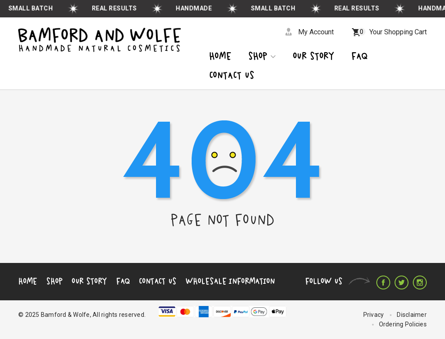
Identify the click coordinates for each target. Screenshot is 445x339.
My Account (316, 32)
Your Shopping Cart (392, 32)
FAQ (123, 281)
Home (220, 57)
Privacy (373, 314)
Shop (262, 57)
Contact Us (157, 281)
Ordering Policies (403, 324)
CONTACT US (231, 76)
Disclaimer (412, 314)
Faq (359, 57)
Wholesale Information (230, 281)
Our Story (89, 281)
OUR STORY (313, 57)
